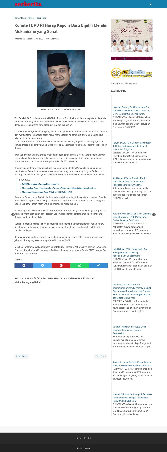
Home (79, 438)
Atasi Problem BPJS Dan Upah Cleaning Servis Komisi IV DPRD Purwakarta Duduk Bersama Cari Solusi (132, 217)
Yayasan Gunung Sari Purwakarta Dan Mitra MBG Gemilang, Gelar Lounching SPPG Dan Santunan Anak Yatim (131, 110)
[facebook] (23, 265)
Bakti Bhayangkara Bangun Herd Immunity (40, 184)
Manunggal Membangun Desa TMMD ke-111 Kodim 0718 (47, 192)
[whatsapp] (79, 265)
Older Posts (101, 356)
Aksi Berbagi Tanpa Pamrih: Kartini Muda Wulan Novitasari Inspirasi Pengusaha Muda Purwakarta (130, 181)
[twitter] (42, 265)
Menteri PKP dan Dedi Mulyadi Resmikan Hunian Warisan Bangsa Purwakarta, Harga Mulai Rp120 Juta (133, 397)
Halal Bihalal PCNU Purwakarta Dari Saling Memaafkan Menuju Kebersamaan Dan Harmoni (130, 252)
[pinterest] (61, 265)
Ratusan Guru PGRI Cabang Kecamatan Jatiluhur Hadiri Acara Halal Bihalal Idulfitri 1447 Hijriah (132, 146)
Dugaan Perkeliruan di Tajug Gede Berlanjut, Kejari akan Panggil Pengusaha (129, 330)
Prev (13, 214)
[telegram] (98, 265)
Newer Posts (21, 356)
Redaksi (87, 438)
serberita (87, 448)
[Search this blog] (151, 4)
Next (154, 214)
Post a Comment (52, 39)
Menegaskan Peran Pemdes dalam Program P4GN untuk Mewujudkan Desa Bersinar (59, 188)
